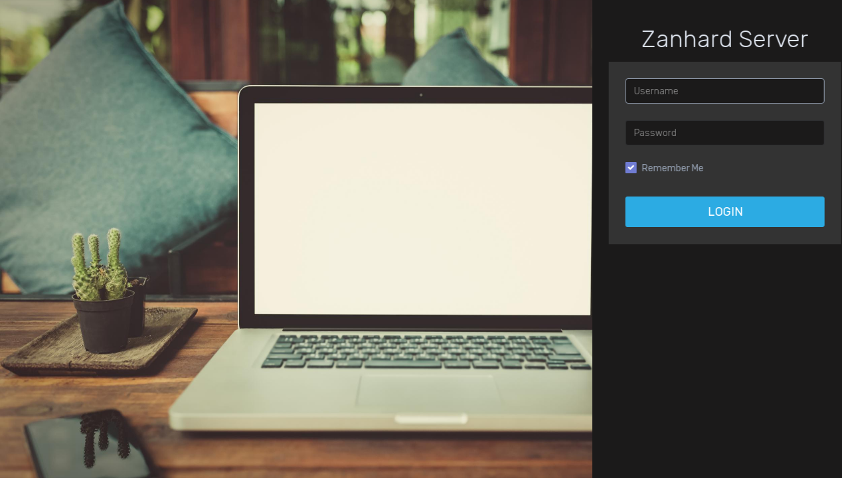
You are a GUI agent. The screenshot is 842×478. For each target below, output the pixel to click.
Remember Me (694, 168)
